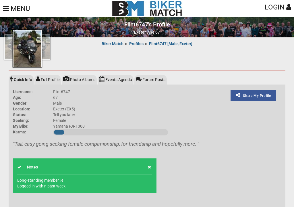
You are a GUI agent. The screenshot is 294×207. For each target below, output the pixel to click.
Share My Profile (253, 95)
